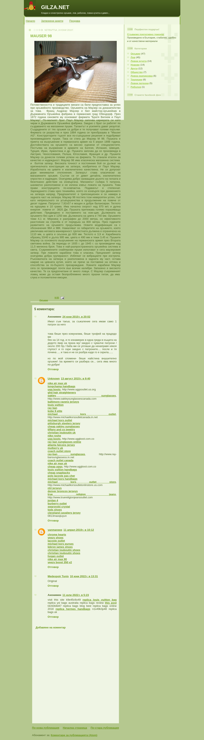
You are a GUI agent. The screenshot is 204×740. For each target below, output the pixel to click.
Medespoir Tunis (58, 576)
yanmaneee (55, 529)
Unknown (54, 378)
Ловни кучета (139, 61)
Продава (74, 20)
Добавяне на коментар (51, 627)
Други (134, 68)
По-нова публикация (45, 727)
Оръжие (43, 300)
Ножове (135, 64)
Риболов (136, 87)
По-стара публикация (105, 727)
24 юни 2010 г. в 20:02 (76, 316)
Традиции (136, 79)
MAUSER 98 (41, 36)
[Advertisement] (76, 290)
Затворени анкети (52, 20)
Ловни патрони (140, 83)
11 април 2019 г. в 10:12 (78, 529)
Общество (137, 72)
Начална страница (75, 727)
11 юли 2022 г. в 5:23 (75, 595)
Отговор (53, 369)
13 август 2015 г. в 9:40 (75, 378)
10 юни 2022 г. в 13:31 (84, 576)
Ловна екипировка (142, 75)
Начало (30, 20)
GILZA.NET (55, 7)
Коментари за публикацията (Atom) (74, 735)
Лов (133, 57)
